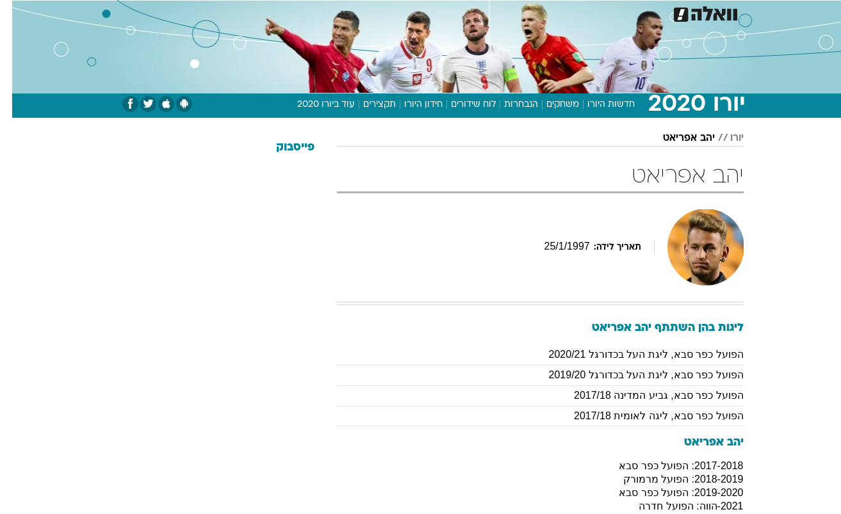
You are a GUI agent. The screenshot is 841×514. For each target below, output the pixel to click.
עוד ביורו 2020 (314, 104)
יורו (724, 138)
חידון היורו (411, 104)
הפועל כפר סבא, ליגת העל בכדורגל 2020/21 (634, 354)
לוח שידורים (461, 104)
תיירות (369, 12)
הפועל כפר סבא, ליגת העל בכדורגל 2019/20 (634, 374)
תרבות (562, 12)
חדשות (647, 12)
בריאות (413, 12)
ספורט (604, 12)
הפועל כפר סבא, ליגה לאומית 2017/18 (646, 415)
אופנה (274, 12)
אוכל (452, 12)
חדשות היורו (599, 104)
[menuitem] (639, 13)
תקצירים (367, 104)
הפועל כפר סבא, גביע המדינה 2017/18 (646, 395)
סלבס (522, 12)
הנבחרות (509, 104)
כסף (486, 12)
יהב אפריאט (677, 138)
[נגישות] (18, 13)
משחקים (550, 104)
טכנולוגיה (321, 12)
